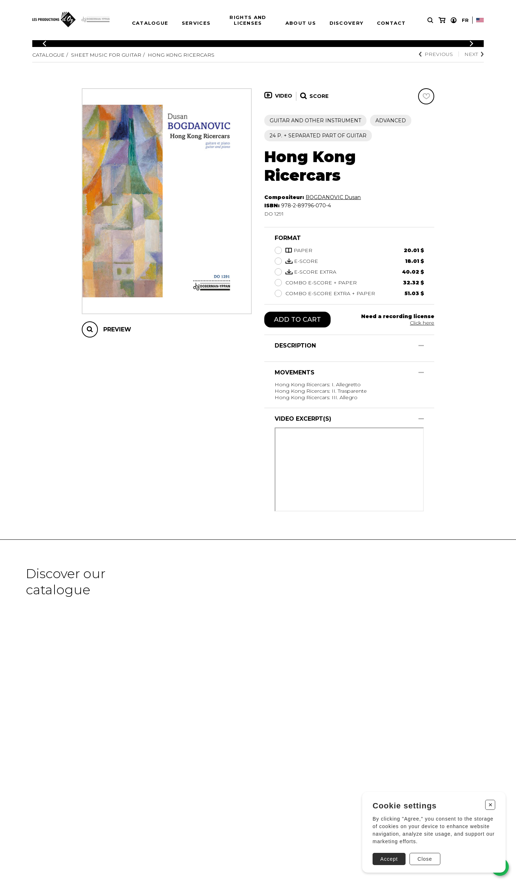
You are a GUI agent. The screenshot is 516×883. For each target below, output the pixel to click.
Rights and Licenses (247, 20)
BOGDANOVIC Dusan (333, 197)
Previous (436, 54)
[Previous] (44, 43)
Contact (391, 23)
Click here (422, 323)
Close (424, 859)
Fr (465, 20)
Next (474, 54)
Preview (117, 329)
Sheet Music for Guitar (106, 55)
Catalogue (150, 23)
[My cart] (442, 20)
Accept (389, 859)
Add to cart (297, 320)
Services (196, 23)
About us (300, 23)
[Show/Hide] (421, 345)
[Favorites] (426, 96)
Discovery (347, 23)
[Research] (430, 20)
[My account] (453, 20)
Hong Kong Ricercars (181, 55)
